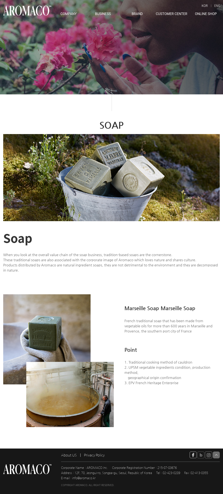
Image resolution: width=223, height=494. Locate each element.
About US (69, 455)
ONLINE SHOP (206, 14)
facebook (193, 455)
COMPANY (68, 14)
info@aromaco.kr (84, 478)
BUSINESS (103, 14)
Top (216, 455)
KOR (205, 5)
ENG (217, 5)
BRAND (137, 14)
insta (208, 455)
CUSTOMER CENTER (171, 14)
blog (200, 455)
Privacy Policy (94, 455)
